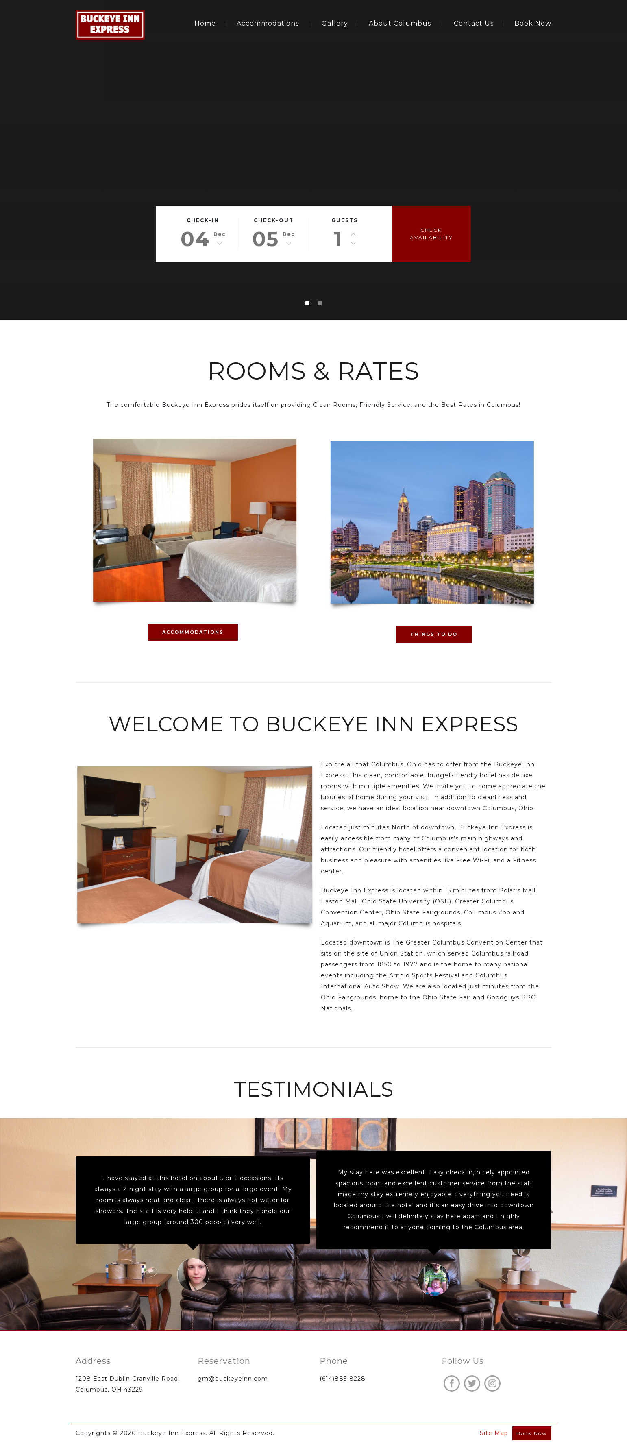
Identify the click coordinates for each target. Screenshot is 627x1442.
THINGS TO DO (433, 634)
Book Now (532, 23)
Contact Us (474, 23)
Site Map (494, 1433)
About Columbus (400, 23)
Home (205, 23)
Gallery (335, 23)
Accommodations (268, 23)
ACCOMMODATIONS (193, 632)
